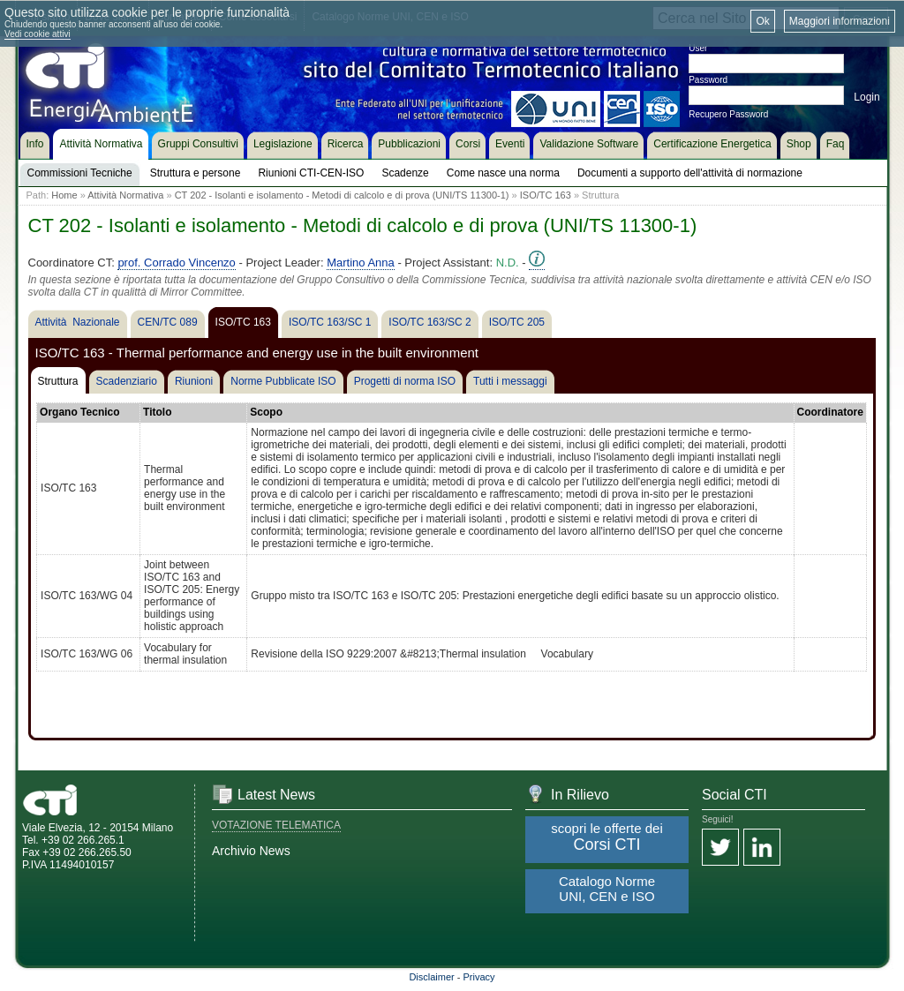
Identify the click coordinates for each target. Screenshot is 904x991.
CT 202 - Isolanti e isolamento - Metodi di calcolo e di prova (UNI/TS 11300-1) (342, 195)
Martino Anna (361, 262)
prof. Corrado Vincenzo (176, 262)
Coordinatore (830, 412)
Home (64, 195)
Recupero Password (728, 114)
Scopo (266, 412)
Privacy (479, 977)
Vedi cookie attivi (37, 34)
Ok (762, 21)
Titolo (157, 412)
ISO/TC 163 (545, 195)
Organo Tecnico (79, 412)
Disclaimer (431, 977)
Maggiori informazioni (839, 21)
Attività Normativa (125, 195)
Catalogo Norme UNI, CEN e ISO (607, 889)
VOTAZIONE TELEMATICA (276, 825)
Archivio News (251, 851)
